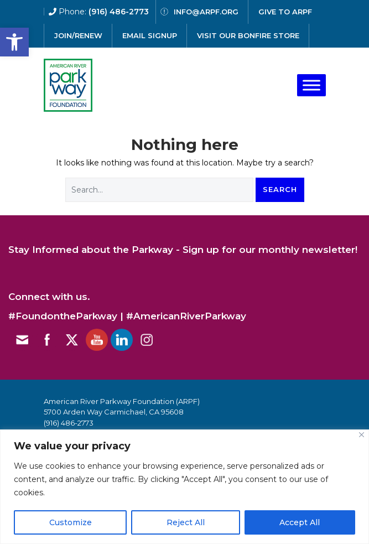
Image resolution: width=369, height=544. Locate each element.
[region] (184, 486)
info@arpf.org (206, 11)
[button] (14, 42)
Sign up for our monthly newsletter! (270, 249)
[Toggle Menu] (311, 85)
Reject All (186, 522)
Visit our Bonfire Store (248, 35)
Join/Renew (78, 35)
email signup (149, 35)
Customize (70, 522)
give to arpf (285, 11)
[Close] (361, 434)
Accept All (299, 522)
